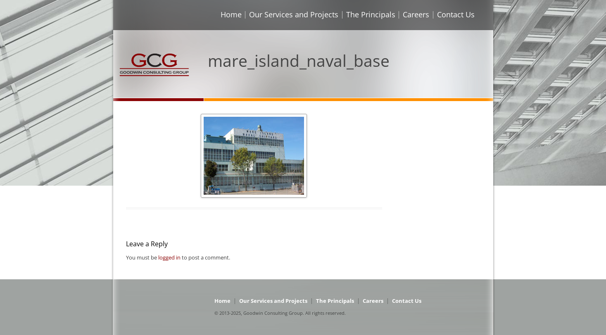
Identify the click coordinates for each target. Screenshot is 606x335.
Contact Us (456, 14)
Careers (416, 14)
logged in (169, 257)
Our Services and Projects (293, 14)
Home (231, 14)
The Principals (370, 14)
